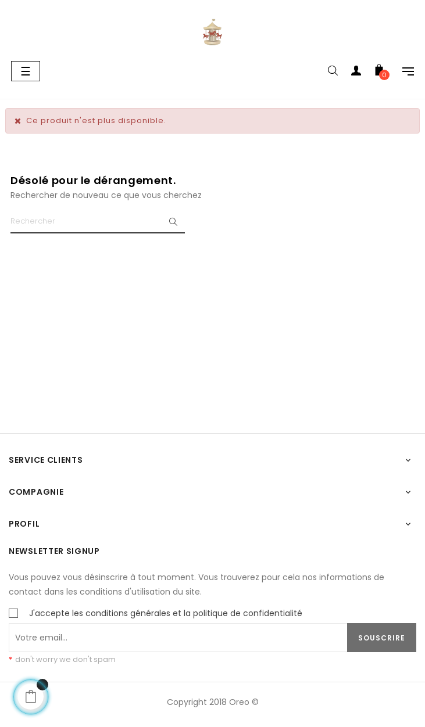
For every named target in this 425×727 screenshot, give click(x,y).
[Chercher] (97, 221)
